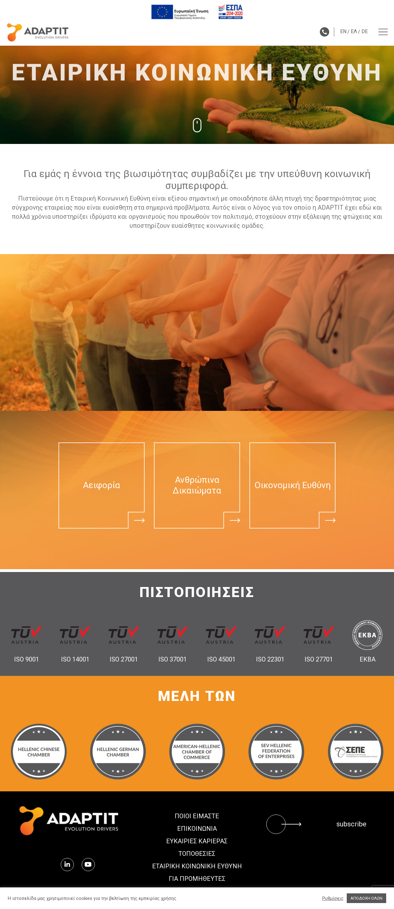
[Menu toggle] (383, 32)
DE (364, 31)
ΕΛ (354, 31)
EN (343, 31)
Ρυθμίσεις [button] (333, 898)
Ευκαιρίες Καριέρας (197, 841)
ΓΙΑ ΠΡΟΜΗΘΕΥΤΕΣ (197, 879)
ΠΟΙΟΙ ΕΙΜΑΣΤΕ (197, 816)
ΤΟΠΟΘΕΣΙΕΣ (196, 853)
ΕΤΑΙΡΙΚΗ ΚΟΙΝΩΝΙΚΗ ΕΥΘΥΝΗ (197, 866)
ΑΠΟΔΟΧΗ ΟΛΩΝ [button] (366, 898)
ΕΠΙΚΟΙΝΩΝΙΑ (197, 828)
